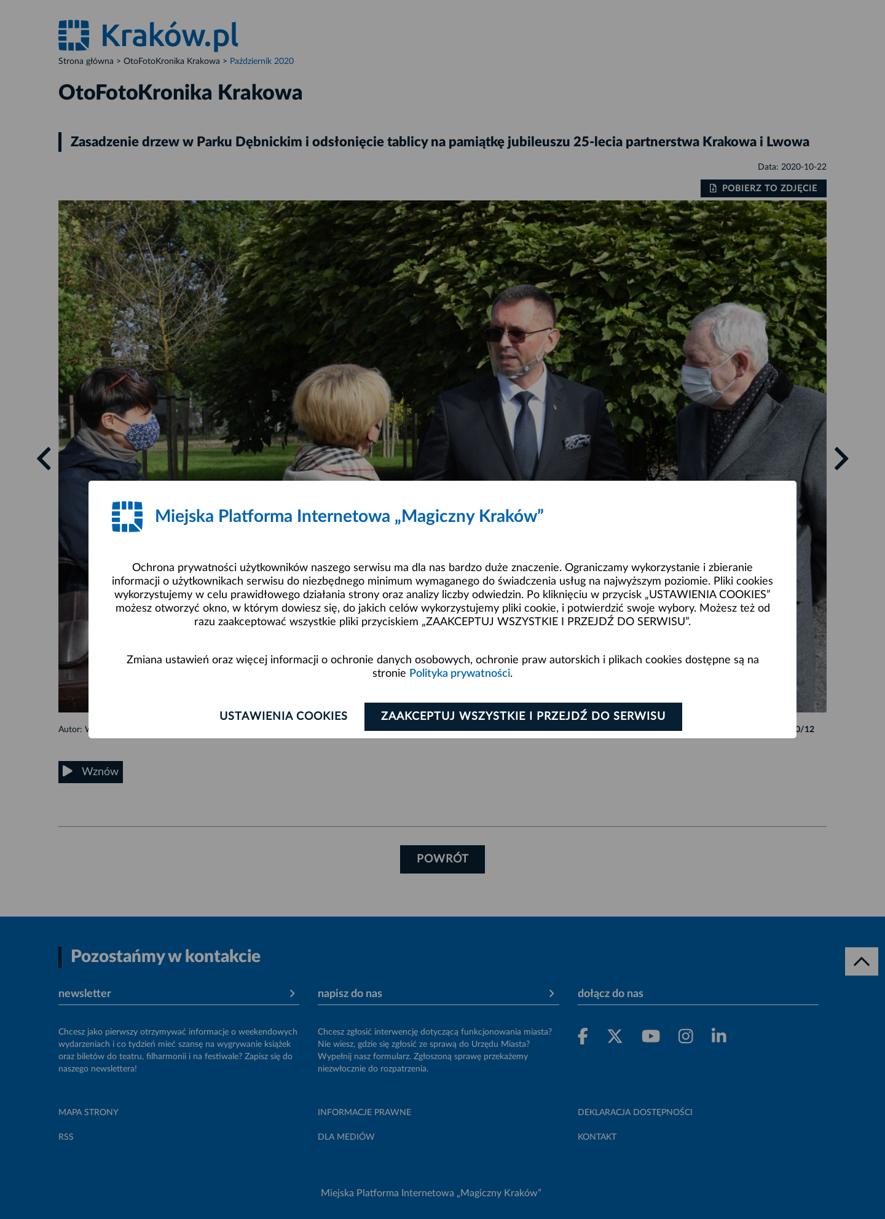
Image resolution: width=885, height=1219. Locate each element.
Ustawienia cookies (283, 716)
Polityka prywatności (459, 673)
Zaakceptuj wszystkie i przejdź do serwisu (523, 716)
